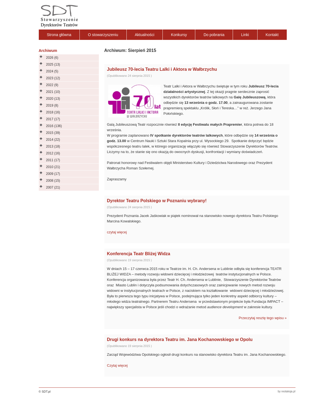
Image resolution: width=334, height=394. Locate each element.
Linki (245, 35)
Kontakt (272, 35)
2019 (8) (52, 105)
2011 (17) (53, 160)
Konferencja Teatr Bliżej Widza (138, 253)
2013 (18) (53, 146)
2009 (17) (53, 174)
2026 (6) (52, 58)
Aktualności (145, 35)
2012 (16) (53, 153)
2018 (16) (53, 112)
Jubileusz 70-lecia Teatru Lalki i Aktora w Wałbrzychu (162, 69)
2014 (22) (53, 140)
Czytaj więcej (117, 365)
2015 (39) (53, 133)
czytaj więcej (117, 232)
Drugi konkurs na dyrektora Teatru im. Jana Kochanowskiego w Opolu (180, 339)
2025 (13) (53, 64)
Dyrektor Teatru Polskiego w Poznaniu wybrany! (157, 200)
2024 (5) (52, 71)
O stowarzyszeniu (103, 35)
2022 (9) (52, 85)
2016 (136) (54, 126)
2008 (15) (53, 181)
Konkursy (179, 35)
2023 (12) (53, 78)
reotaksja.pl (288, 391)
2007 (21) (53, 187)
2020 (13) (53, 99)
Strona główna (59, 35)
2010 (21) (53, 167)
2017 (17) (53, 119)
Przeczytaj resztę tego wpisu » (263, 318)
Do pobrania (213, 35)
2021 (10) (53, 92)
